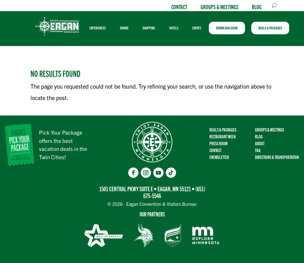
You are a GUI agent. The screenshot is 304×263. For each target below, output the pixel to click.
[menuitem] (100, 28)
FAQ (257, 150)
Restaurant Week (222, 136)
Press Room (218, 143)
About (259, 143)
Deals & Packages (222, 129)
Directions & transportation (277, 157)
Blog (257, 6)
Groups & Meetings (219, 6)
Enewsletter (219, 157)
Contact (179, 6)
